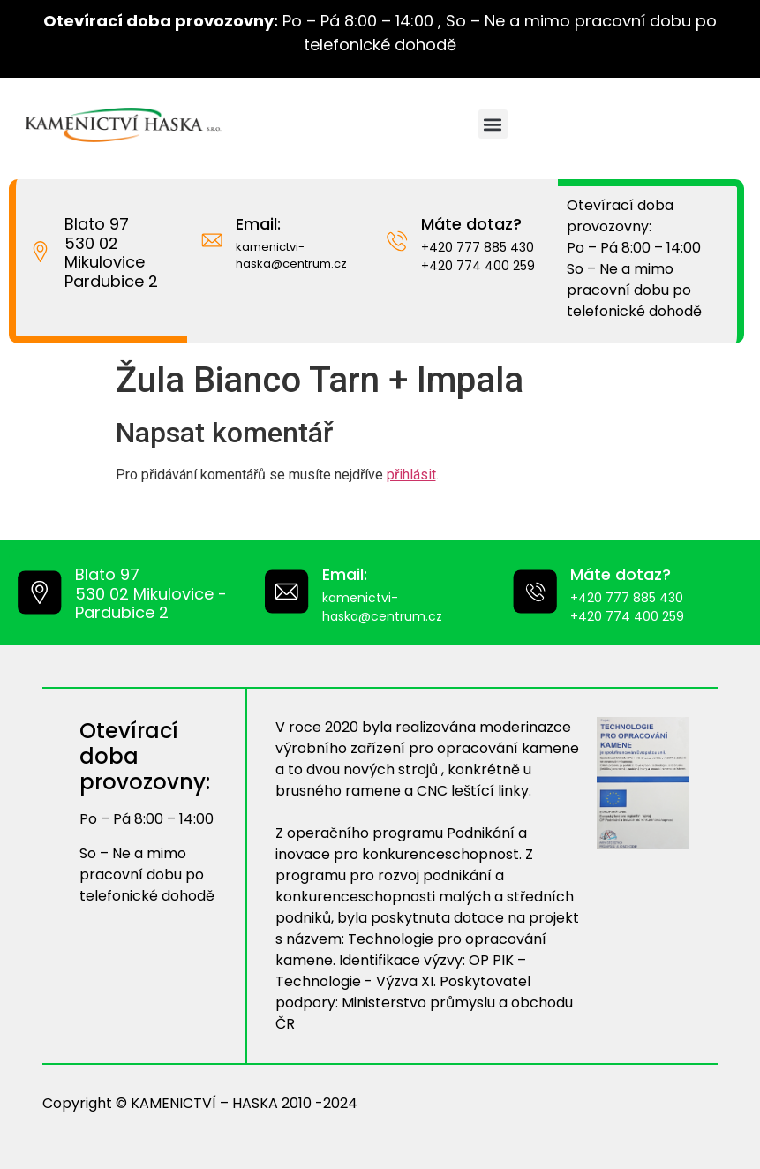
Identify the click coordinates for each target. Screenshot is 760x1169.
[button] (493, 124)
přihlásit (411, 474)
